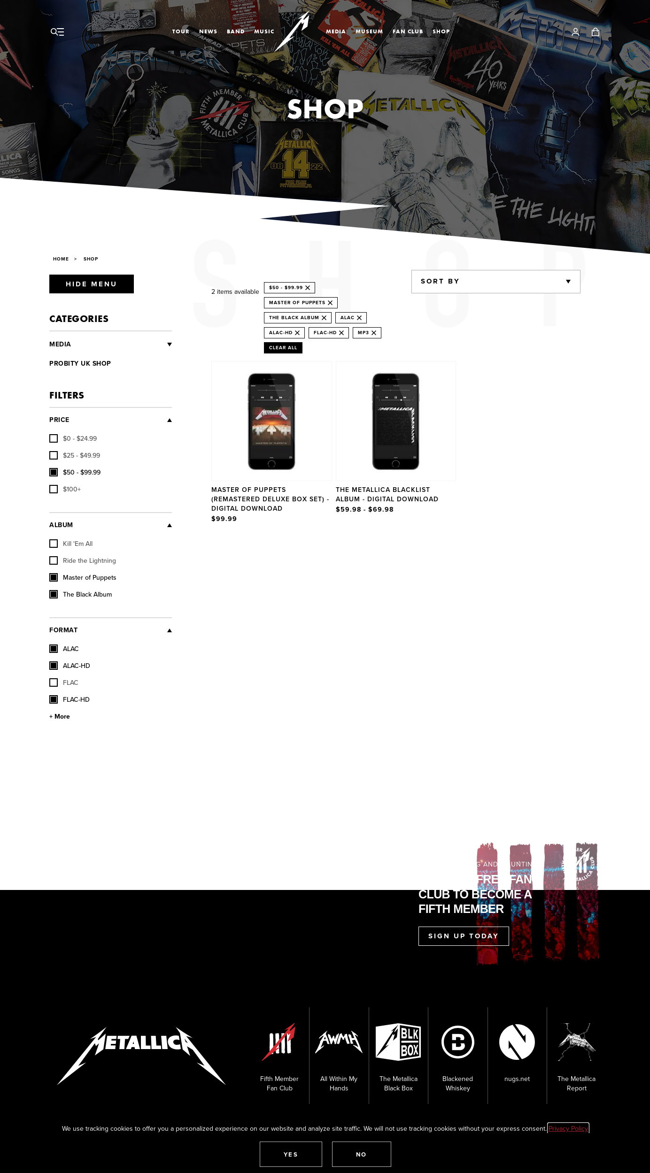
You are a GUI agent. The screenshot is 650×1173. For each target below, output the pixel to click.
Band (236, 31)
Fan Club (408, 31)
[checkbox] (73, 438)
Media (336, 31)
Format (63, 630)
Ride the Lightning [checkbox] (82, 560)
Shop (441, 31)
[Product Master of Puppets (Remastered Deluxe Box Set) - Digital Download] (271, 443)
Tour (181, 31)
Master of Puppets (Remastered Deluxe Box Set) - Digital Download (270, 499)
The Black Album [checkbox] (80, 594)
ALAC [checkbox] (64, 648)
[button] (291, 1154)
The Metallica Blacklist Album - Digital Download (387, 494)
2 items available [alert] (235, 291)
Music (264, 31)
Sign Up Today (463, 936)
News (208, 31)
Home (61, 258)
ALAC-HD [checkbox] (69, 665)
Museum (369, 31)
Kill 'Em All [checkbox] (71, 543)
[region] (395, 443)
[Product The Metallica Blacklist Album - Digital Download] (396, 443)
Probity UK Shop (80, 363)
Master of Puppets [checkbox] (82, 577)
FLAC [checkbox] (63, 682)
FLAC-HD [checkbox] (69, 699)
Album (61, 525)
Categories (78, 318)
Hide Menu (91, 284)
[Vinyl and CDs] (121, 344)
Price (59, 420)
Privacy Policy (568, 1128)
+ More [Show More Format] (59, 716)
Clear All (283, 347)
